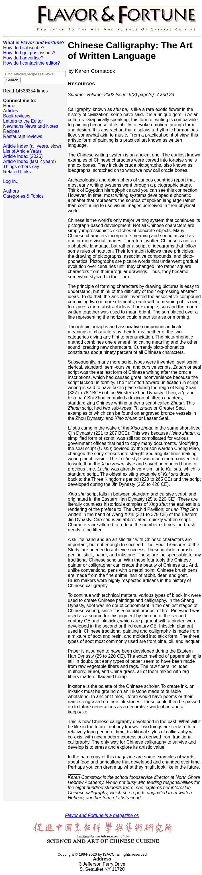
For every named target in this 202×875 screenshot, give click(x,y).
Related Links (17, 171)
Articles (10, 110)
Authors (11, 191)
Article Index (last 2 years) (29, 161)
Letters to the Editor (23, 121)
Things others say (21, 166)
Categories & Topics (23, 196)
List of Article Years (22, 151)
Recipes (11, 131)
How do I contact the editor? (31, 63)
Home (9, 105)
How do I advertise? (23, 57)
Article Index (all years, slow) (32, 146)
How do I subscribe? (23, 47)
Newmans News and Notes (30, 126)
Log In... (11, 181)
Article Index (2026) (23, 156)
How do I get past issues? (29, 52)
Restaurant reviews (22, 136)
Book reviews (16, 115)
